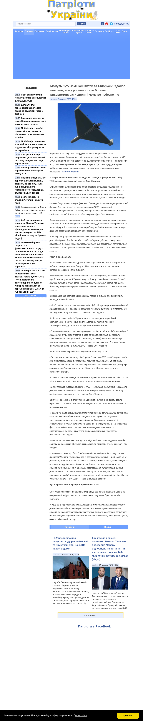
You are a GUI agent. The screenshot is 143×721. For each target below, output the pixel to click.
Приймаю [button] (128, 715)
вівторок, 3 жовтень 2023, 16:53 (63, 99)
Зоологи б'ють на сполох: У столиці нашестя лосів (29, 200)
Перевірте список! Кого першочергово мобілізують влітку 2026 (30, 170)
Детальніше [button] (80, 715)
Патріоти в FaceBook (94, 626)
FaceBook (70, 527)
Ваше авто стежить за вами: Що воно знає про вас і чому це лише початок (30, 121)
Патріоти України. (70, 171)
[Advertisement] (71, 57)
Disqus (107, 527)
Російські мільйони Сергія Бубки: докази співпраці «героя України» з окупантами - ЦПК (30, 210)
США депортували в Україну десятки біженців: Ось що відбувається (31, 97)
